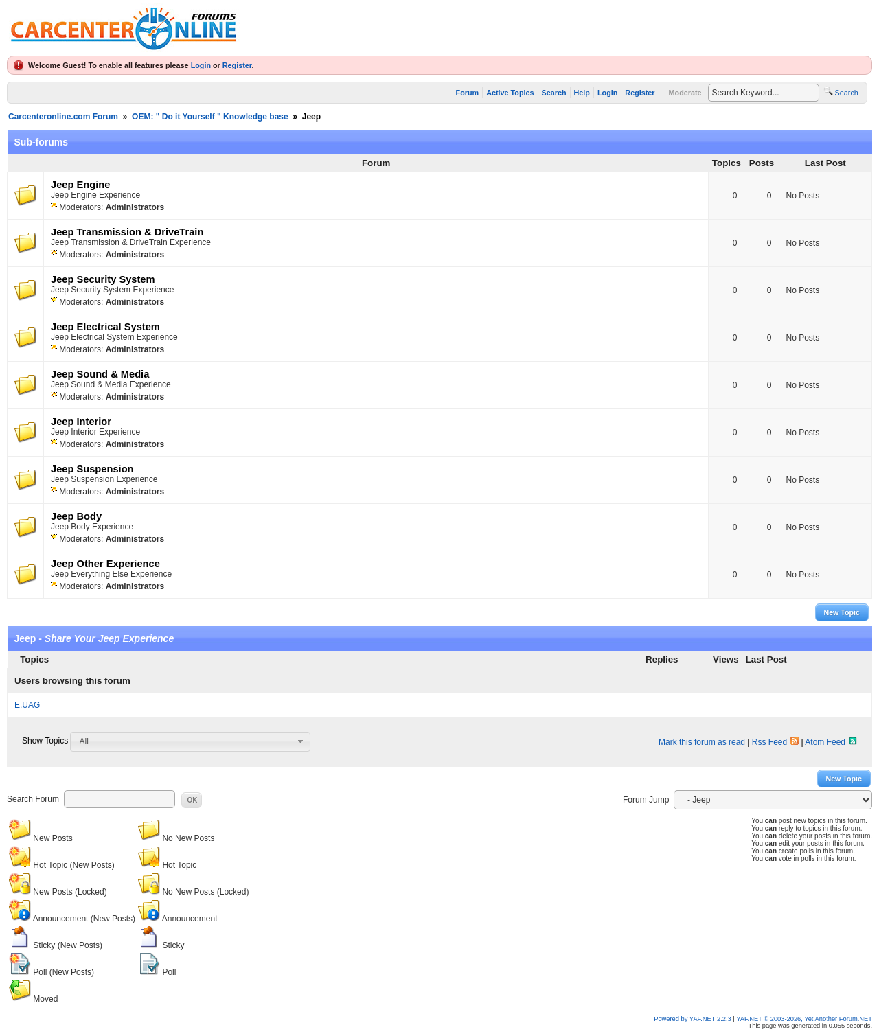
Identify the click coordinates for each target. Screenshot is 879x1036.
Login (201, 65)
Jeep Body (76, 516)
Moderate (685, 93)
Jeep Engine (80, 184)
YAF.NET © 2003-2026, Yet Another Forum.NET (804, 1018)
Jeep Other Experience (105, 563)
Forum (467, 93)
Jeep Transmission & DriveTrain (127, 232)
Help (582, 93)
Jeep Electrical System (105, 326)
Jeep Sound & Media (100, 374)
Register (237, 65)
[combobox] (190, 741)
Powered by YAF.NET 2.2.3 (693, 1018)
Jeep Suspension (92, 468)
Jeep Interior (81, 421)
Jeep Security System (103, 279)
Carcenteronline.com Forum (63, 117)
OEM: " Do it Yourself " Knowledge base (210, 117)
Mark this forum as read (702, 742)
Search (554, 93)
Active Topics (510, 93)
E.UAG (27, 705)
